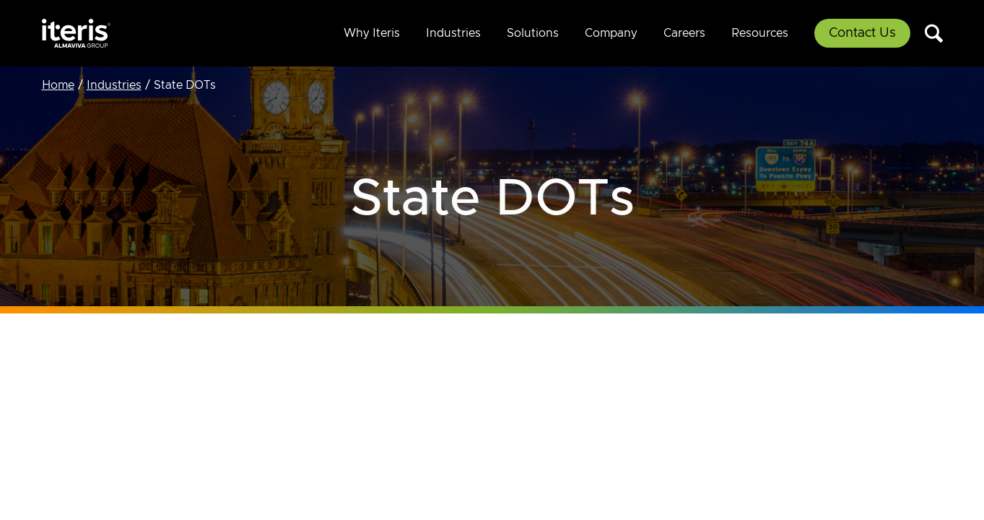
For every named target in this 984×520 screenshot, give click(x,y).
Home (58, 85)
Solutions (533, 33)
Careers (684, 33)
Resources (759, 33)
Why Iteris (372, 33)
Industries (453, 33)
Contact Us (862, 33)
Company (611, 33)
